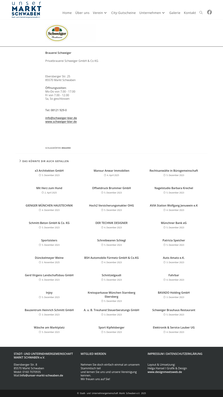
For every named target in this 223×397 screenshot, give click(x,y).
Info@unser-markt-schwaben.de (41, 375)
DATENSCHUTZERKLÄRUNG (184, 354)
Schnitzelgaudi (111, 275)
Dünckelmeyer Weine (49, 258)
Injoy (49, 293)
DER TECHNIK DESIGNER (111, 223)
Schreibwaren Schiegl (111, 240)
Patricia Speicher (174, 240)
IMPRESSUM (156, 354)
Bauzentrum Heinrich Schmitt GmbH (49, 310)
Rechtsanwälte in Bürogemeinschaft (173, 171)
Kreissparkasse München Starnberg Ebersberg (111, 294)
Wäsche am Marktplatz (49, 327)
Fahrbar (173, 275)
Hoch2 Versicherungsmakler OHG (111, 205)
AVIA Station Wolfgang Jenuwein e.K (174, 205)
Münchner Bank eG (174, 223)
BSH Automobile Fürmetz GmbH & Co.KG (111, 258)
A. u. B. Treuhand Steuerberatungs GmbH (111, 310)
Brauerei (66, 148)
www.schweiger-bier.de (61, 122)
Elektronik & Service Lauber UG (174, 327)
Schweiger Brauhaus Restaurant (173, 310)
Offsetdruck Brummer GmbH (111, 188)
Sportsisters (49, 240)
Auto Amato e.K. (174, 258)
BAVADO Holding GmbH (174, 293)
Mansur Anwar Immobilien (111, 171)
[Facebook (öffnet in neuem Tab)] (209, 12)
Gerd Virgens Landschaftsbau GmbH (49, 275)
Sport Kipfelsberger (112, 327)
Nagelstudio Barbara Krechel (174, 188)
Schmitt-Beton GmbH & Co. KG (49, 223)
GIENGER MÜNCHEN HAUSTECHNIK (49, 205)
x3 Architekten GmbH (49, 171)
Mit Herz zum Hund (49, 188)
